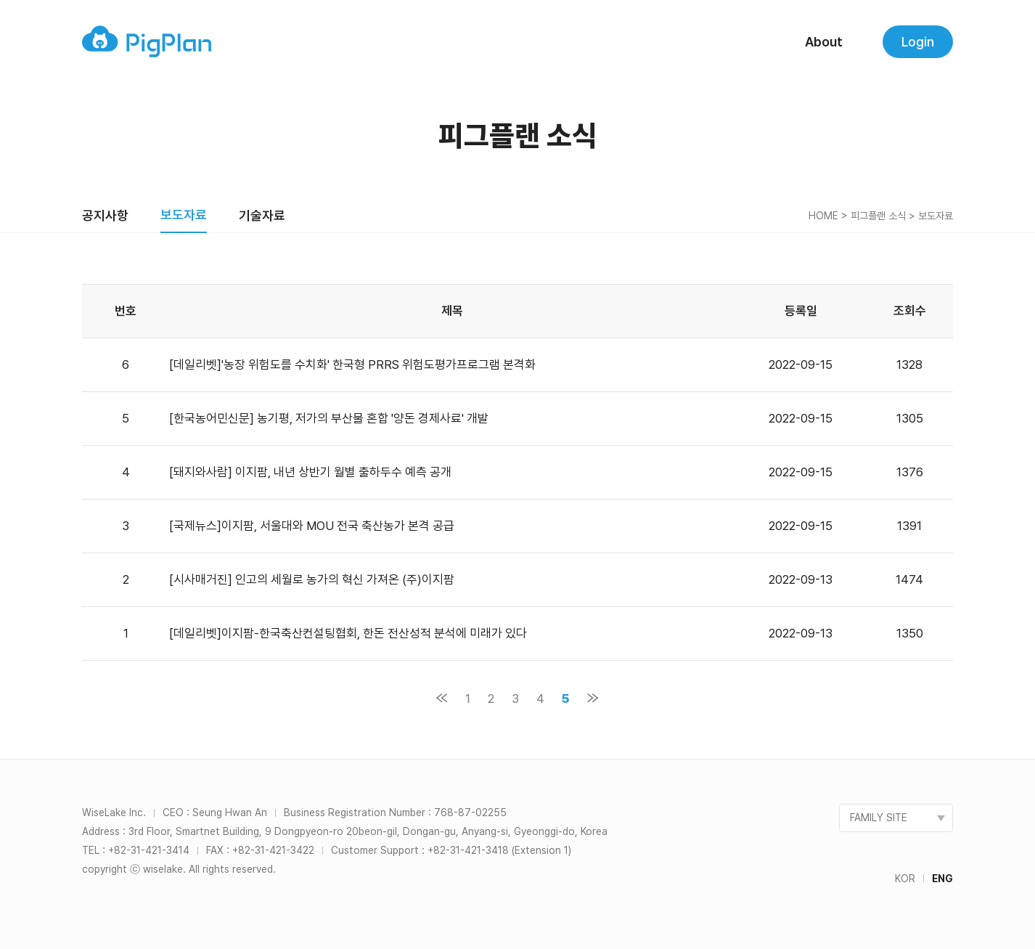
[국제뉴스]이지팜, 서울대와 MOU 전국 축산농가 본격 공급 (311, 525)
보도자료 (183, 214)
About (824, 41)
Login (917, 41)
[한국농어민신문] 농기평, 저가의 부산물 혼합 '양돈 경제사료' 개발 (328, 418)
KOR (905, 878)
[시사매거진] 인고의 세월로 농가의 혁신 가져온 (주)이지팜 (311, 579)
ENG (942, 878)
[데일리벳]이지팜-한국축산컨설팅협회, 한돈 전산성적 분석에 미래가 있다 (349, 633)
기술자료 (262, 215)
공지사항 (105, 215)
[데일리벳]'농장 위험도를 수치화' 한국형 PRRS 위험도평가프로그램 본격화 (352, 364)
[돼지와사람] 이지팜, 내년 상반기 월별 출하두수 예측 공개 (310, 472)
